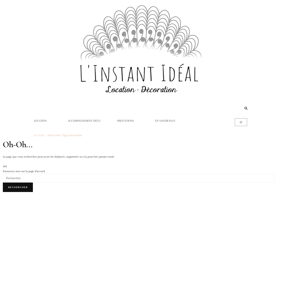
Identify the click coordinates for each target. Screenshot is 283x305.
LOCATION (42, 120)
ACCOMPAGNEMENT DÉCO (84, 120)
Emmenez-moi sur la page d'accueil (24, 171)
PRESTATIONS (127, 120)
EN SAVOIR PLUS (167, 120)
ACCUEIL (39, 135)
